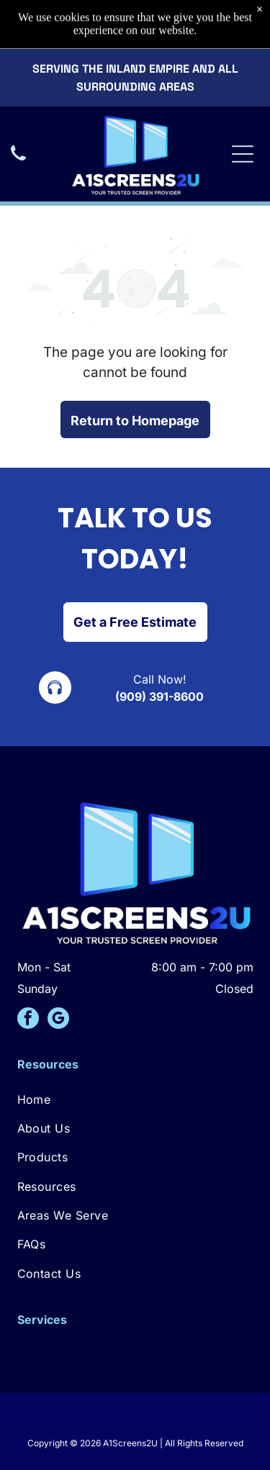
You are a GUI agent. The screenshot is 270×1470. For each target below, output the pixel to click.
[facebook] (28, 1020)
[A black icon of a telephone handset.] (18, 115)
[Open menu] (242, 108)
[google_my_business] (58, 1020)
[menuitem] (135, 1098)
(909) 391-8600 (159, 696)
